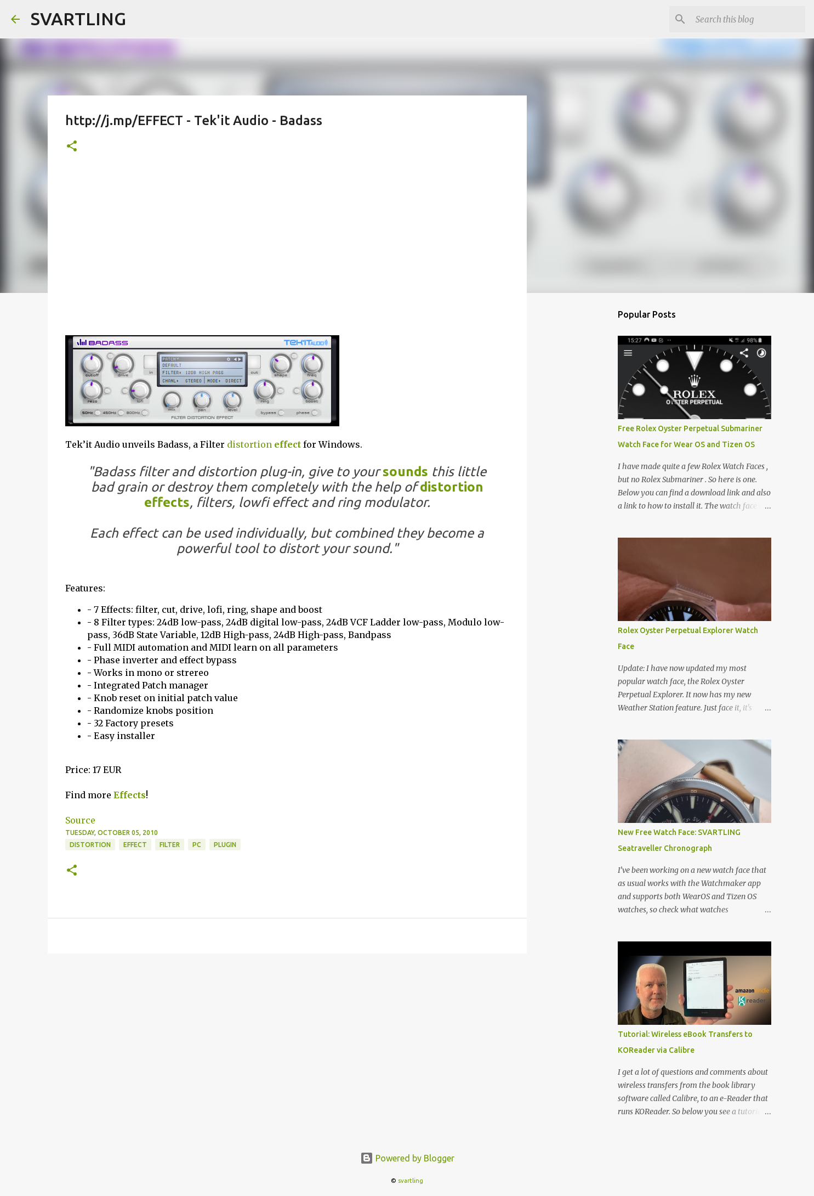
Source (80, 820)
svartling (410, 1180)
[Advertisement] (287, 253)
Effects (129, 794)
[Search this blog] (747, 19)
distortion (249, 444)
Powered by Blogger (407, 1158)
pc (196, 844)
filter (170, 844)
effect (287, 444)
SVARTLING (78, 19)
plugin (225, 844)
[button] (71, 146)
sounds (405, 471)
